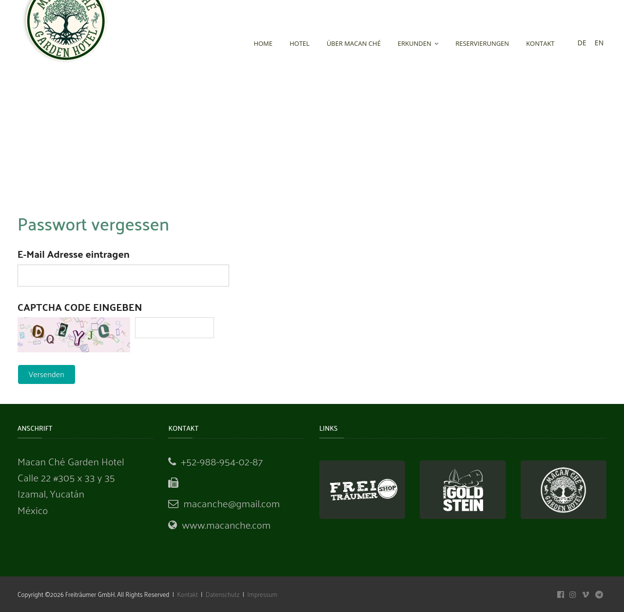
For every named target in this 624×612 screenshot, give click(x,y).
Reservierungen (482, 43)
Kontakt (540, 43)
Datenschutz (222, 594)
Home (263, 43)
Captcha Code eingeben (80, 307)
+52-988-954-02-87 (222, 461)
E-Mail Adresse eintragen (74, 254)
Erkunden (418, 43)
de (582, 42)
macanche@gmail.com (231, 503)
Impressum (261, 594)
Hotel (300, 43)
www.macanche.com (226, 525)
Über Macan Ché (354, 43)
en (599, 42)
